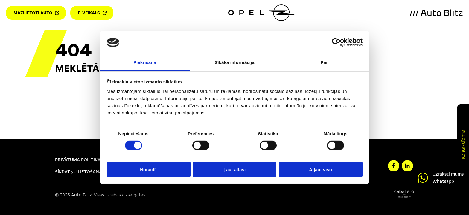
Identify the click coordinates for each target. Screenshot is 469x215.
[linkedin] (407, 166)
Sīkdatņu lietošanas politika (90, 172)
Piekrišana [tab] (144, 62)
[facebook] (394, 166)
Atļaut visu (320, 169)
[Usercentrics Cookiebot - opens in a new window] (336, 42)
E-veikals (92, 13)
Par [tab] (324, 62)
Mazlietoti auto (36, 13)
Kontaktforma (463, 144)
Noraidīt (148, 169)
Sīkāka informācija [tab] (234, 62)
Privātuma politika (77, 160)
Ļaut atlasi (234, 169)
